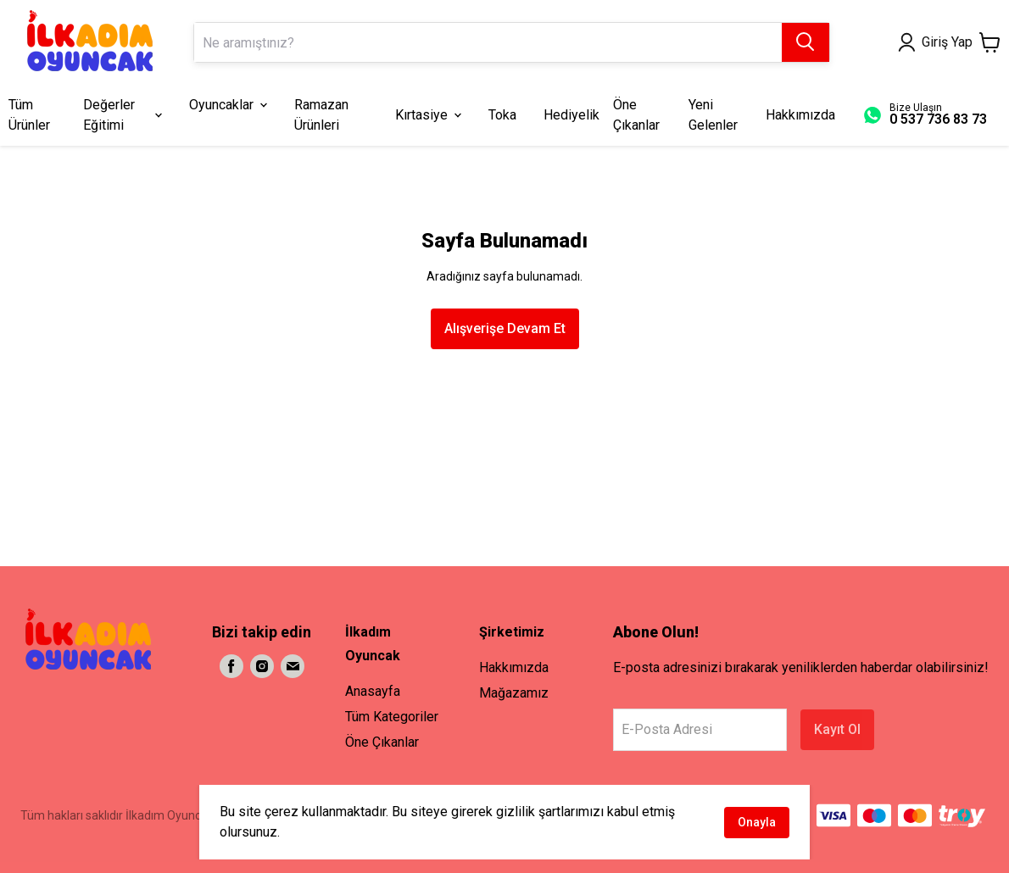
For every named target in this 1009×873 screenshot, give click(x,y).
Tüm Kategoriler (391, 717)
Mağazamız (514, 693)
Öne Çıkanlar (382, 742)
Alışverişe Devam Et (505, 328)
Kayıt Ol (837, 729)
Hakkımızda (514, 667)
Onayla (757, 822)
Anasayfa (372, 691)
